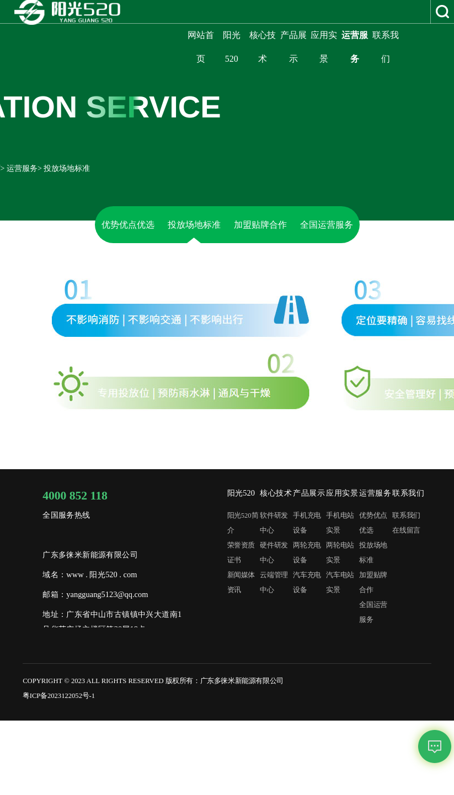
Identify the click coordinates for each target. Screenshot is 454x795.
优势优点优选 (128, 224)
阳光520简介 (243, 523)
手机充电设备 (307, 523)
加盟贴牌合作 (260, 224)
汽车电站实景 (340, 582)
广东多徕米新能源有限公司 (242, 681)
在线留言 (406, 530)
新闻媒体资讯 (241, 582)
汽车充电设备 (307, 582)
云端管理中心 (273, 582)
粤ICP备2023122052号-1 (59, 696)
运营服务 (22, 168)
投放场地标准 (194, 224)
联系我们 (406, 515)
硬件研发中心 (273, 552)
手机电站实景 (340, 523)
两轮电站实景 (340, 552)
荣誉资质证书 (241, 552)
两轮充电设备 (307, 552)
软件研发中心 (273, 523)
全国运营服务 (326, 224)
